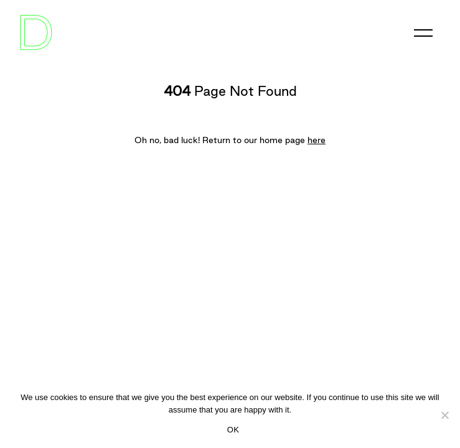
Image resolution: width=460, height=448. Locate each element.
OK (233, 429)
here (316, 140)
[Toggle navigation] (423, 33)
